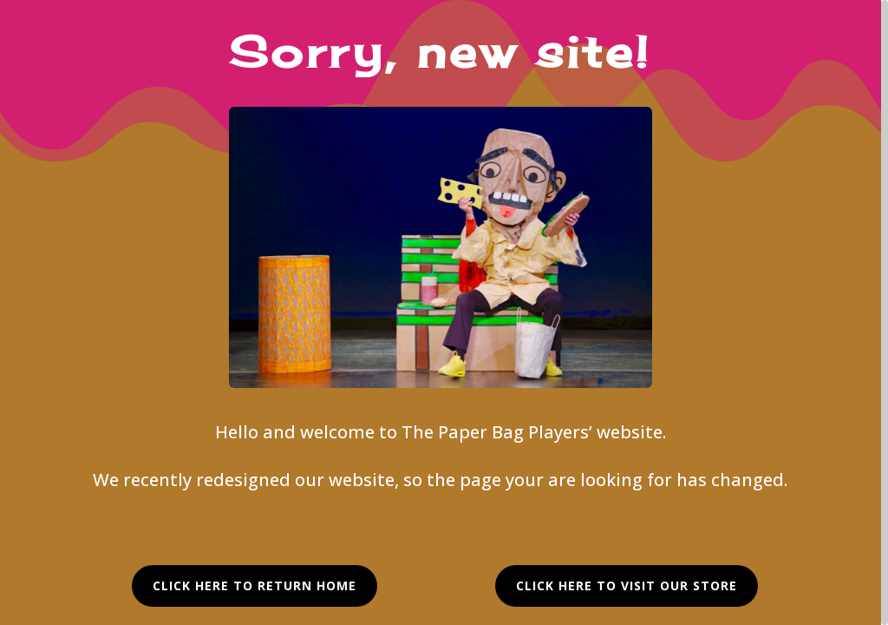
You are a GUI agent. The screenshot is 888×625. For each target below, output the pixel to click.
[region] (444, 312)
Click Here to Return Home (254, 585)
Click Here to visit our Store (626, 585)
